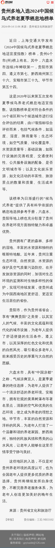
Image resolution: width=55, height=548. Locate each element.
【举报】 (9, 519)
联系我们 (19, 538)
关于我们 (16, 534)
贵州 (43, 54)
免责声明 (31, 538)
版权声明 (29, 534)
